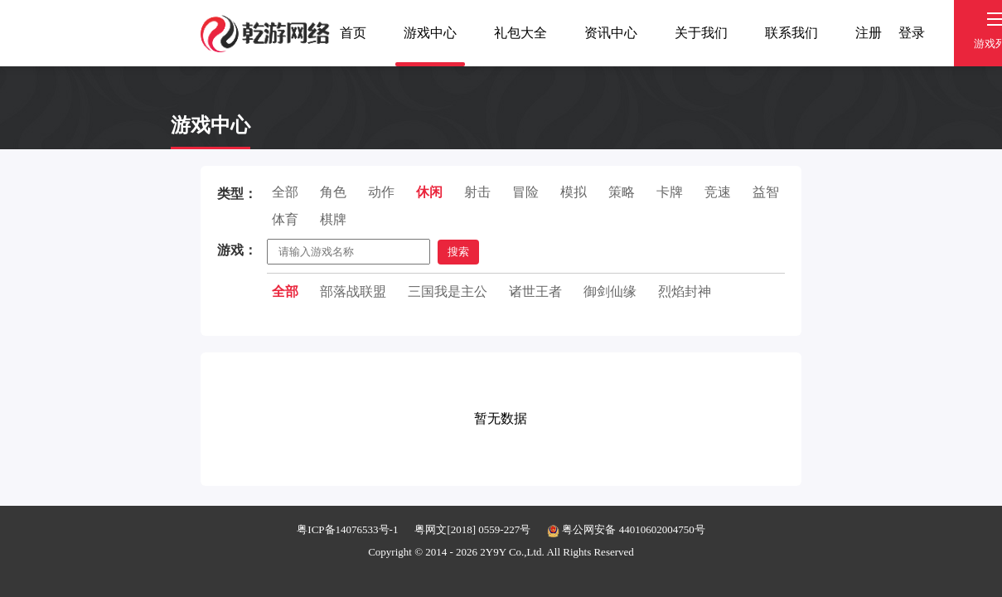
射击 (477, 192)
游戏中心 (430, 33)
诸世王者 (535, 291)
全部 (285, 192)
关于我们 (701, 33)
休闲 (429, 192)
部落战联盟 (353, 291)
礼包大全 (520, 33)
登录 (911, 33)
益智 (766, 192)
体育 (285, 219)
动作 (381, 192)
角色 (333, 192)
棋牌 (333, 219)
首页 (353, 33)
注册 (868, 33)
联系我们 (791, 33)
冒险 (525, 192)
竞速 (717, 192)
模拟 (573, 192)
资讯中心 (610, 33)
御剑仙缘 (610, 291)
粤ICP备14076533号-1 (347, 529)
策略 (621, 192)
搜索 (458, 251)
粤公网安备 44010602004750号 (626, 529)
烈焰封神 (684, 291)
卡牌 (669, 192)
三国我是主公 (447, 291)
